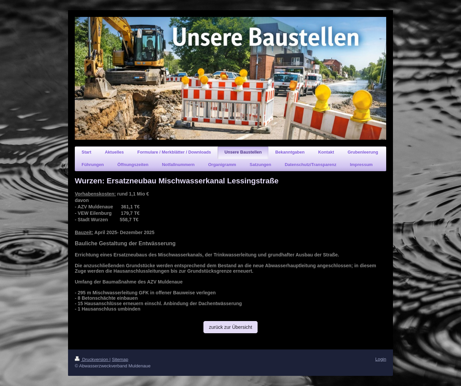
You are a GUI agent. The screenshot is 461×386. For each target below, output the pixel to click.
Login (380, 359)
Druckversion (92, 359)
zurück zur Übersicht (230, 327)
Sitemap (120, 359)
